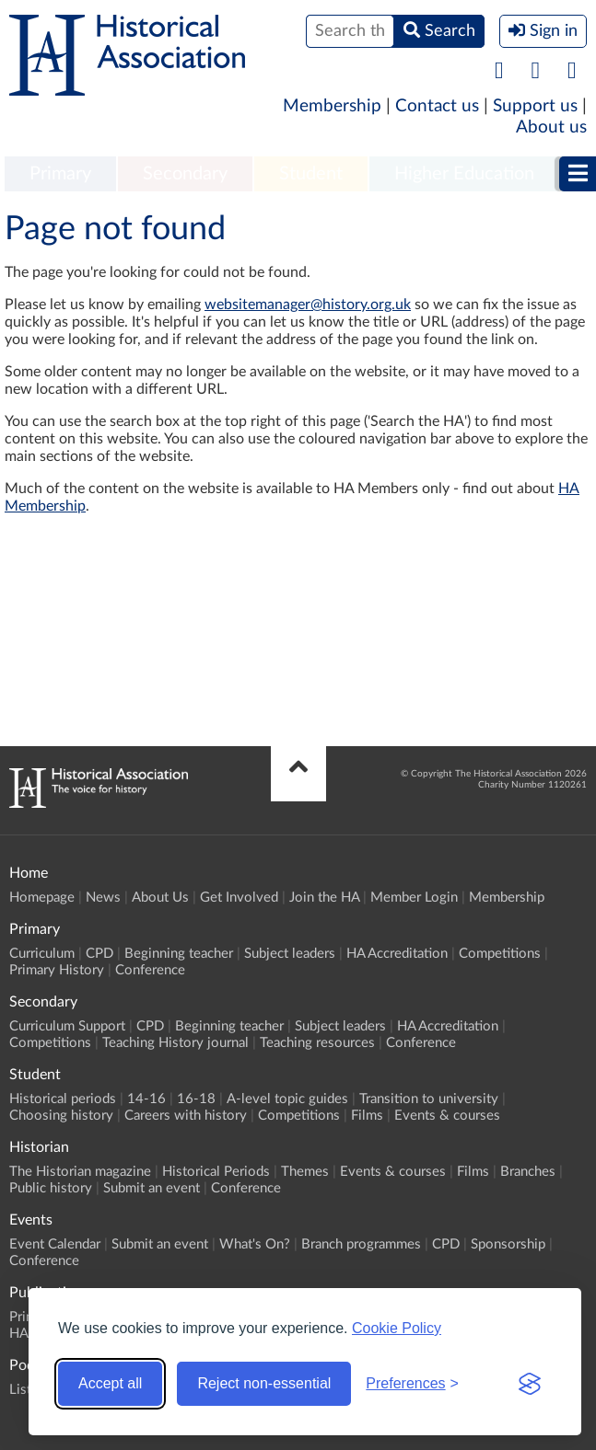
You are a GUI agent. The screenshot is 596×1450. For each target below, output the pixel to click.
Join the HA (324, 897)
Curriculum (42, 954)
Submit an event (151, 1188)
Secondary (185, 174)
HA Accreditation (397, 954)
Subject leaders (289, 954)
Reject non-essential (264, 1383)
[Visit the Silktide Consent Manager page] (530, 1384)
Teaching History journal (175, 1043)
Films (367, 1115)
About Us (160, 897)
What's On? (254, 1244)
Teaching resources (317, 1043)
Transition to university (428, 1099)
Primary (60, 174)
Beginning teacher (178, 954)
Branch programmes (361, 1244)
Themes (305, 1172)
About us (551, 127)
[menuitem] (60, 174)
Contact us (437, 106)
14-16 (146, 1099)
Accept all (110, 1383)
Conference (150, 970)
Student (311, 174)
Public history (50, 1188)
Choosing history (61, 1115)
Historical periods (62, 1099)
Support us (535, 106)
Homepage (42, 897)
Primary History (56, 970)
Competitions (500, 954)
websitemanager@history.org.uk (308, 304)
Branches (527, 1172)
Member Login (414, 897)
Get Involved (239, 897)
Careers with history (185, 1115)
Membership (332, 106)
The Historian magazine (80, 1172)
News (103, 897)
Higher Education (464, 174)
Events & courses (447, 1115)
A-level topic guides (287, 1099)
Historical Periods (216, 1172)
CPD (99, 954)
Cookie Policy (396, 1328)
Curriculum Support (67, 1026)
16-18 (196, 1099)
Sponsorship (508, 1244)
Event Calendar (54, 1244)
